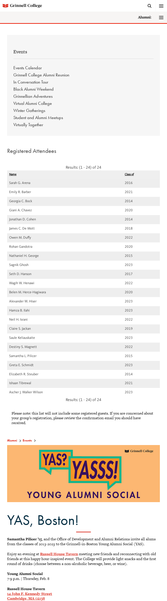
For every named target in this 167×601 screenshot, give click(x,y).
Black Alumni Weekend (33, 89)
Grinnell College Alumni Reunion (41, 75)
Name (12, 174)
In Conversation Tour (30, 82)
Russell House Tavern (59, 554)
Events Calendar (27, 68)
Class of (129, 174)
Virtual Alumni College (32, 103)
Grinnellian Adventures (33, 96)
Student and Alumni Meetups (38, 117)
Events (20, 51)
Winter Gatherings (29, 110)
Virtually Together (28, 125)
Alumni (12, 440)
